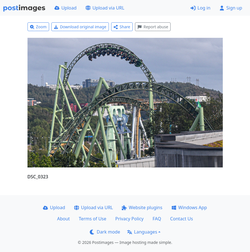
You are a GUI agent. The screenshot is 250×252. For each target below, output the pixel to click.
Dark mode (105, 232)
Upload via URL (105, 8)
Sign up (230, 8)
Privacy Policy (129, 219)
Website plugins (142, 207)
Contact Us (181, 219)
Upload (65, 8)
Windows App (189, 207)
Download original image (80, 26)
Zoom (38, 26)
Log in (200, 8)
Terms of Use (92, 219)
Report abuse (152, 26)
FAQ (157, 219)
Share (122, 26)
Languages (142, 232)
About (63, 219)
